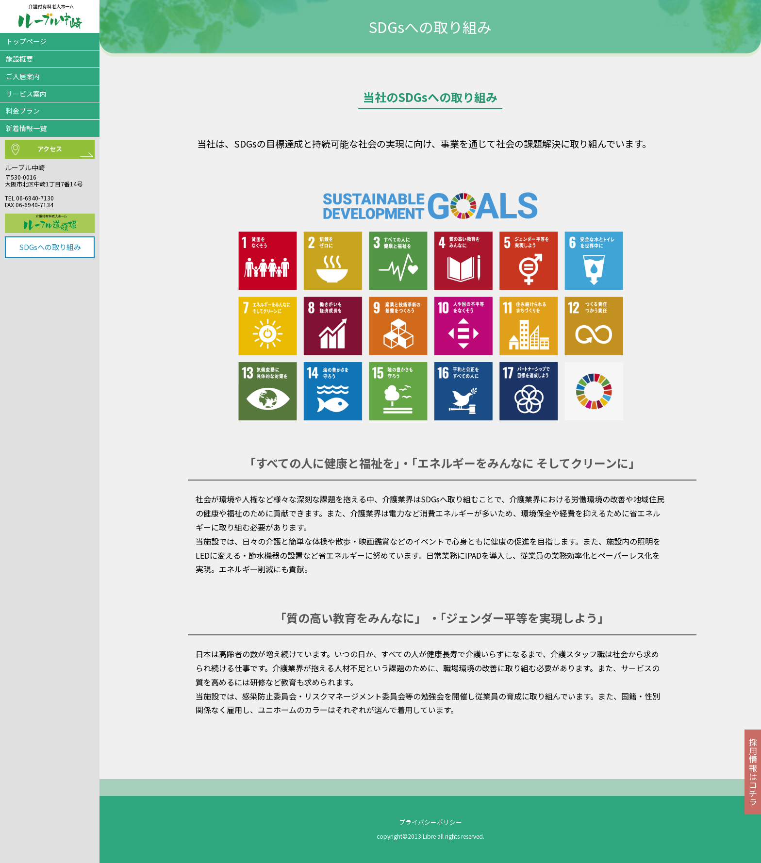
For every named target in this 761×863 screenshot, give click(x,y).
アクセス (49, 148)
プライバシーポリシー (430, 822)
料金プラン (23, 111)
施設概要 (19, 59)
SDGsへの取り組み (50, 247)
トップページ (26, 41)
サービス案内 (26, 94)
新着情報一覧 (26, 128)
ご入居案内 (23, 76)
